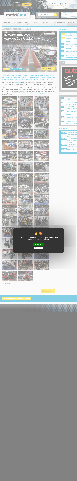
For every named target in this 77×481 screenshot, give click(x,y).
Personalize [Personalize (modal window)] (38, 248)
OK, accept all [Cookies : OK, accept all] (38, 244)
